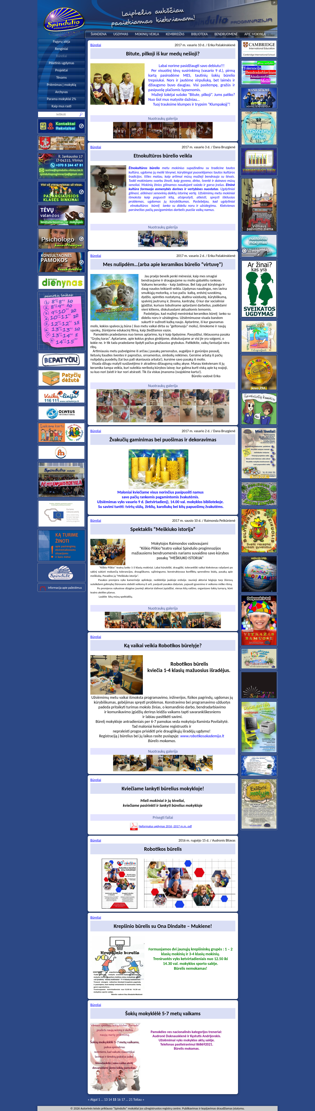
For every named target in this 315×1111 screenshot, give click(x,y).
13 (106, 1099)
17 (123, 1099)
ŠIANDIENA (99, 34)
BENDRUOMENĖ (226, 34)
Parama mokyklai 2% (61, 99)
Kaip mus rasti (61, 106)
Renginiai (61, 49)
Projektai (61, 70)
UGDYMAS (120, 34)
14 (110, 1099)
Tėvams (61, 77)
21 (131, 1099)
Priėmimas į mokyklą (61, 85)
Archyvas (61, 92)
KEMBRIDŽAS (175, 34)
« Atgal (93, 1099)
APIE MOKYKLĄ (255, 34)
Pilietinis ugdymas (61, 63)
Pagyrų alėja (61, 41)
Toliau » (138, 1099)
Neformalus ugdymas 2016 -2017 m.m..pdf (161, 826)
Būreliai (61, 56)
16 (119, 1099)
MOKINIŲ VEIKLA (147, 34)
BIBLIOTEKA (199, 34)
